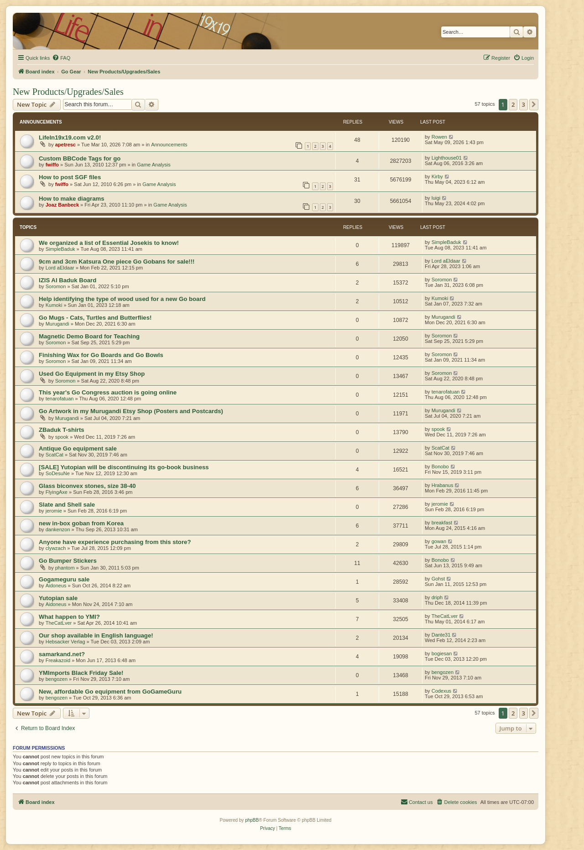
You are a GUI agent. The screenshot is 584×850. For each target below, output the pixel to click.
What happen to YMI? (69, 616)
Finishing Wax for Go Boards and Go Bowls (101, 355)
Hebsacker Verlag (65, 641)
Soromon (56, 286)
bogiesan (442, 653)
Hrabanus (443, 485)
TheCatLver (59, 623)
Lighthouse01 (447, 158)
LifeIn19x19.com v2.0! (70, 137)
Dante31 (441, 635)
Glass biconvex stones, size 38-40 (87, 485)
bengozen (57, 679)
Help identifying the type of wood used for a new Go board (122, 298)
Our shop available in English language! (96, 635)
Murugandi (57, 324)
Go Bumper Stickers (68, 560)
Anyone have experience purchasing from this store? (115, 542)
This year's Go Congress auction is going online (108, 392)
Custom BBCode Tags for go (79, 158)
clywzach (56, 548)
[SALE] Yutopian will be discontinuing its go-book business (124, 467)
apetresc (65, 144)
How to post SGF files (70, 177)
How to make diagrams (71, 198)
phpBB (252, 820)
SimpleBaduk (60, 249)
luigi (436, 198)
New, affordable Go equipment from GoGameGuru (110, 691)
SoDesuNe (58, 473)
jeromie (54, 510)
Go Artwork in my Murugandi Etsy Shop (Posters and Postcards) (131, 411)
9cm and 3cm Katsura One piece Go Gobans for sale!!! (117, 261)
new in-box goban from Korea (81, 523)
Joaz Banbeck (62, 204)
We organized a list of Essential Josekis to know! (109, 242)
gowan (439, 541)
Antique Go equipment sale (78, 448)
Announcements (169, 144)
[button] (533, 104)
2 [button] (513, 104)
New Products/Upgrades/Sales (68, 92)
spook (61, 437)
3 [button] (523, 104)
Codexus (441, 691)
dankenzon (58, 529)
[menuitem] (61, 57)
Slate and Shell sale (67, 504)
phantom (65, 567)
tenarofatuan (60, 398)
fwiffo (52, 164)
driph (437, 597)
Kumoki (54, 305)
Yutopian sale (58, 598)
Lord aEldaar (60, 267)
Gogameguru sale (64, 579)
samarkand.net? (62, 654)
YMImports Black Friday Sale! (81, 672)
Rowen (439, 137)
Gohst (438, 578)
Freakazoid (58, 660)
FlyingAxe (57, 492)
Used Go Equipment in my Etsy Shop (92, 373)
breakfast (442, 522)
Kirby (437, 176)
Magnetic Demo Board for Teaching (89, 336)
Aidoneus (56, 585)
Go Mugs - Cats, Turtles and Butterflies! (95, 317)
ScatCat (54, 454)
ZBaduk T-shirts (61, 429)
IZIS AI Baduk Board (67, 280)
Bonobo (440, 466)
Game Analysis (153, 164)
